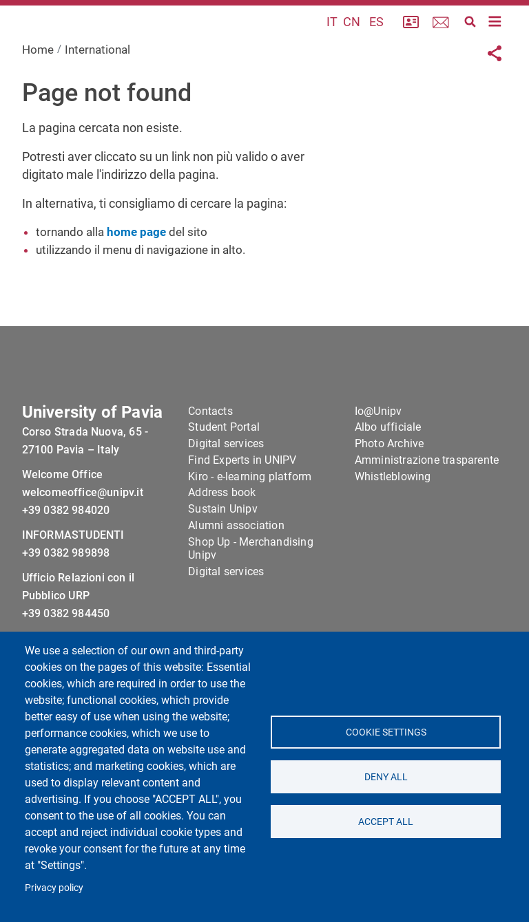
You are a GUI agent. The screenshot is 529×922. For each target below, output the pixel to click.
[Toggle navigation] (495, 39)
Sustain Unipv (223, 554)
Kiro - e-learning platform (249, 521)
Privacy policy (54, 887)
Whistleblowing (393, 521)
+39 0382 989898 (66, 598)
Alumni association (236, 570)
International (97, 85)
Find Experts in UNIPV (242, 505)
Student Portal (224, 472)
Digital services (226, 488)
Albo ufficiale (388, 472)
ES (376, 39)
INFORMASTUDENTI (73, 580)
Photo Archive (389, 488)
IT (332, 39)
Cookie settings (385, 732)
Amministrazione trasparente (427, 505)
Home (38, 85)
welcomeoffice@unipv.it (82, 537)
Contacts (210, 455)
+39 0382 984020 (66, 555)
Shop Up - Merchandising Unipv (250, 594)
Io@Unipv (378, 455)
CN (351, 39)
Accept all (385, 821)
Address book (222, 537)
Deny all (385, 776)
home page (136, 267)
